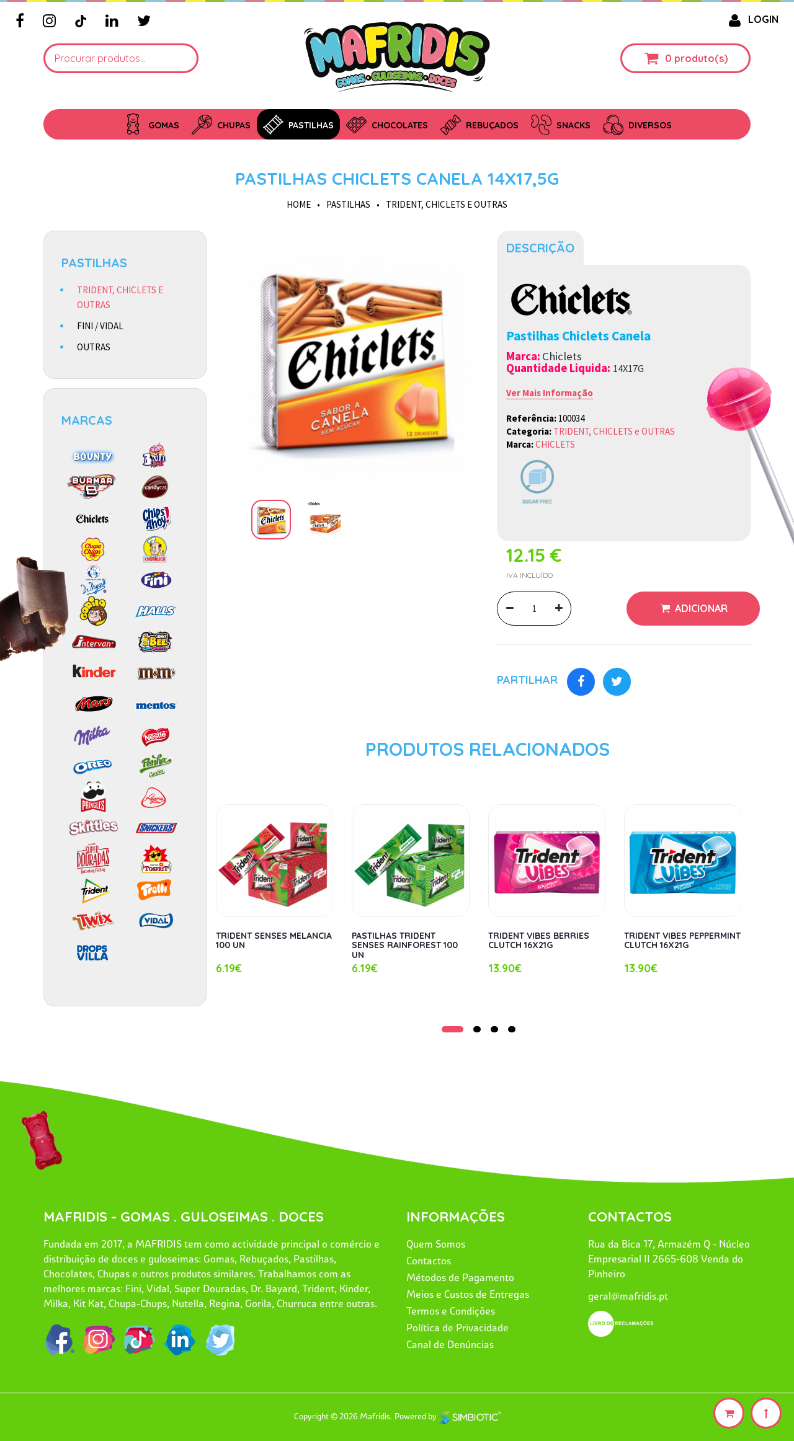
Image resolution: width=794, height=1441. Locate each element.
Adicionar (700, 608)
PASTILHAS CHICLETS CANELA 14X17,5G (397, 178)
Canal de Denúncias (450, 1344)
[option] (352, 357)
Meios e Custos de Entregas (467, 1294)
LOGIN (751, 19)
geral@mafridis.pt (628, 1296)
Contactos (428, 1260)
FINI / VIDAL (100, 326)
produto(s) (701, 58)
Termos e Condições (450, 1311)
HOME (299, 204)
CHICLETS (555, 444)
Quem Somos (435, 1244)
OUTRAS (93, 347)
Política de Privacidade (457, 1327)
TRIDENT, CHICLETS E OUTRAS (120, 297)
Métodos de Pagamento (460, 1277)
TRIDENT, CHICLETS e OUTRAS (446, 204)
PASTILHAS (348, 204)
